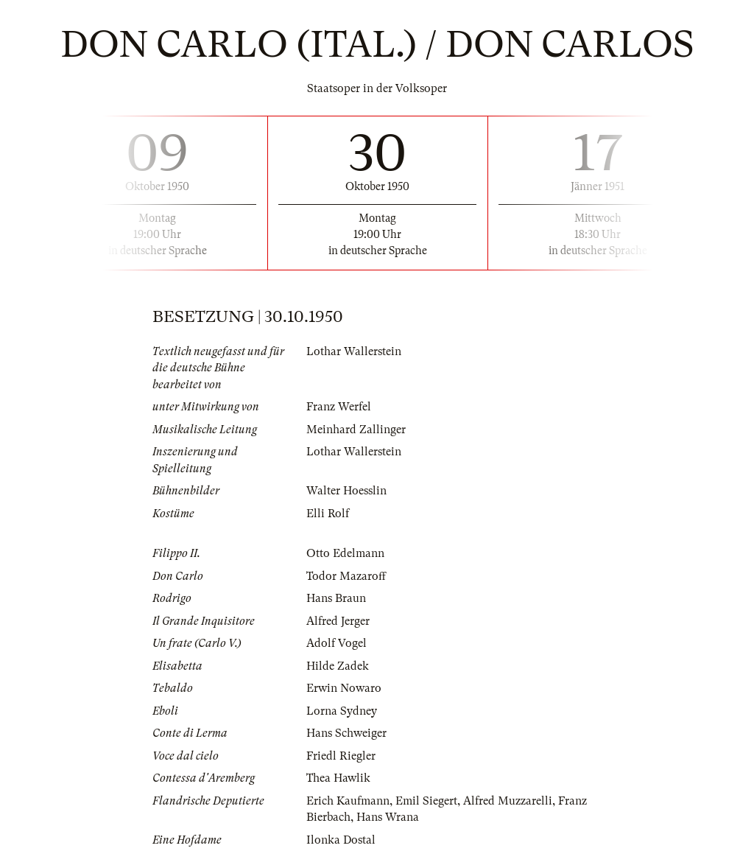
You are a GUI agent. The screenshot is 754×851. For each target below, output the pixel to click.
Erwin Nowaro (343, 688)
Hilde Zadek (337, 666)
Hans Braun (336, 598)
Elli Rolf (327, 513)
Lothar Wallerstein (353, 351)
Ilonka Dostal (341, 840)
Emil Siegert (426, 801)
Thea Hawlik (338, 778)
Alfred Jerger (338, 621)
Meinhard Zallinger (356, 429)
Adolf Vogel (336, 643)
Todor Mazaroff (346, 576)
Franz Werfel (338, 406)
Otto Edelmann (345, 553)
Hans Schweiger (346, 733)
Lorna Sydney (341, 711)
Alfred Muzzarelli (507, 801)
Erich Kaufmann (348, 801)
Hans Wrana (387, 817)
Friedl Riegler (341, 756)
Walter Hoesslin (346, 490)
